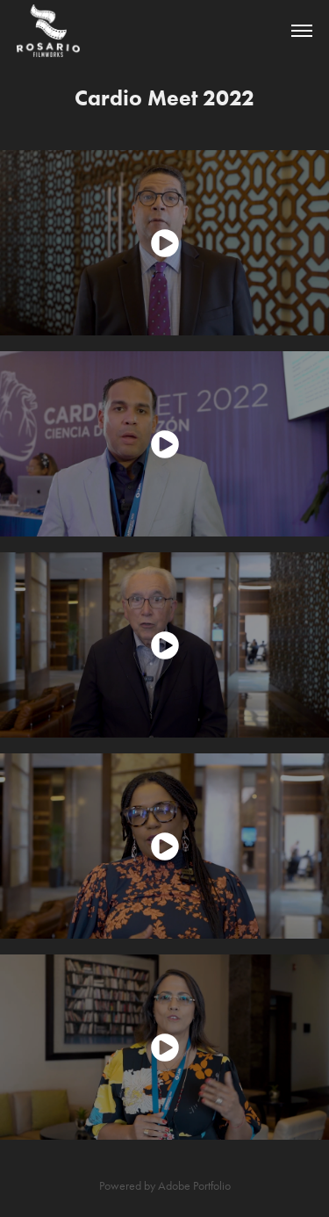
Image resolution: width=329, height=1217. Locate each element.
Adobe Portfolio (194, 1185)
